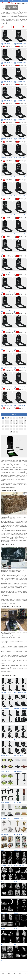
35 (22, 426)
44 (22, 429)
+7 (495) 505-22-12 (22, 3)
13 (11, 420)
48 (16, 431)
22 (11, 423)
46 (11, 431)
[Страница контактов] (15, 3)
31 (11, 426)
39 (8, 429)
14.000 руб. (8, 46)
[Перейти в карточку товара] (2, 46)
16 (19, 420)
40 (11, 429)
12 (8, 420)
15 (16, 420)
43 (19, 429)
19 (2, 423)
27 (25, 423)
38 (5, 429)
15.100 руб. (8, 294)
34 (19, 426)
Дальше (14, 414)
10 (2, 420)
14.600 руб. (8, 84)
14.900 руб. (21, 237)
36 (25, 426)
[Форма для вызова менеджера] (12, 3)
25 (19, 423)
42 (16, 429)
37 (2, 429)
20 (5, 423)
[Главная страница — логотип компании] (5, 3)
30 (8, 426)
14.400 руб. (21, 46)
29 (5, 426)
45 (25, 429)
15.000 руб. (21, 256)
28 (2, 426)
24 (16, 423)
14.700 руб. (8, 199)
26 (22, 423)
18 (25, 420)
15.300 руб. (21, 351)
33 (16, 426)
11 (5, 420)
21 (8, 423)
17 (22, 420)
